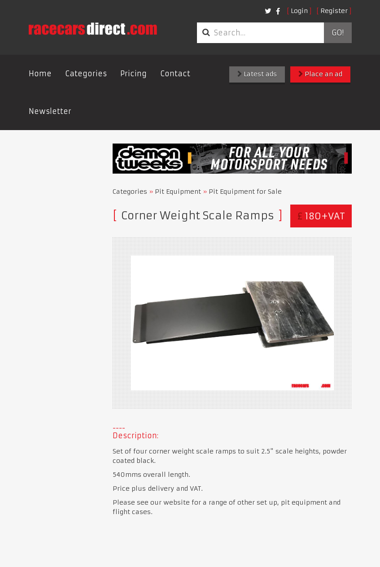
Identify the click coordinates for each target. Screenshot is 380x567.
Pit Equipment (178, 192)
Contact (175, 73)
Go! (338, 32)
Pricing (133, 73)
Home (40, 73)
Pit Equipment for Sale (245, 192)
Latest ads (257, 74)
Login (299, 11)
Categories (86, 73)
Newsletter (50, 111)
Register (334, 11)
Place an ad (320, 74)
